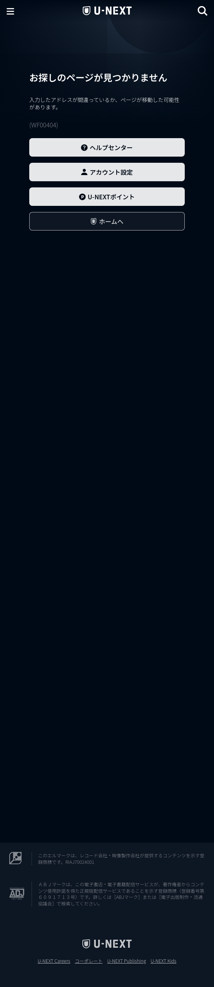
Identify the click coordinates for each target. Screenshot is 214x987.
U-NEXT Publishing (126, 961)
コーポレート (88, 961)
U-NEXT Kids (163, 961)
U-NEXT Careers (54, 961)
